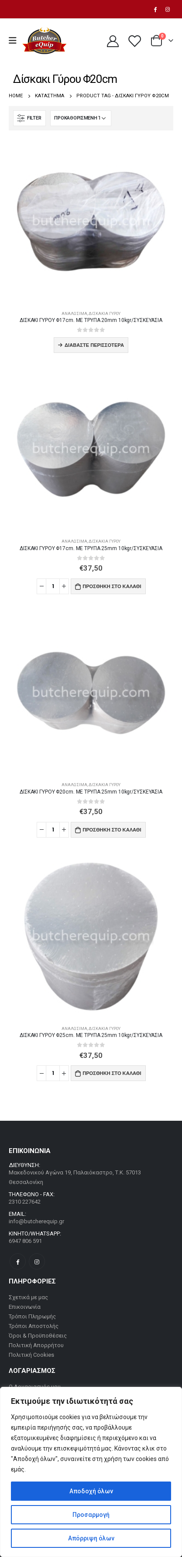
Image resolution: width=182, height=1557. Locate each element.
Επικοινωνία (25, 1307)
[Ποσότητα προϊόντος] (53, 586)
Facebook (18, 1261)
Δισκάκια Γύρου (104, 313)
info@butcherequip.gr (36, 1221)
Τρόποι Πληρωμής (32, 1316)
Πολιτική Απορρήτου (36, 1345)
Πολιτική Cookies (31, 1355)
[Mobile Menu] (15, 40)
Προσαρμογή (91, 1514)
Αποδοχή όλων (91, 1491)
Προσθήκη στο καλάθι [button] (111, 586)
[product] (91, 221)
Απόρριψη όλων (91, 1538)
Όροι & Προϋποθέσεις (38, 1335)
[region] (91, 1472)
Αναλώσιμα (74, 313)
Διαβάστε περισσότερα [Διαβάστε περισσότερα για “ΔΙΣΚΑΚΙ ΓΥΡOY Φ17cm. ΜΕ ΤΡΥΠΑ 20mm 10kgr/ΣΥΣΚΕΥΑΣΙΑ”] (94, 345)
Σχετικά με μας (28, 1297)
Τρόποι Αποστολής (33, 1326)
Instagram (37, 1261)
